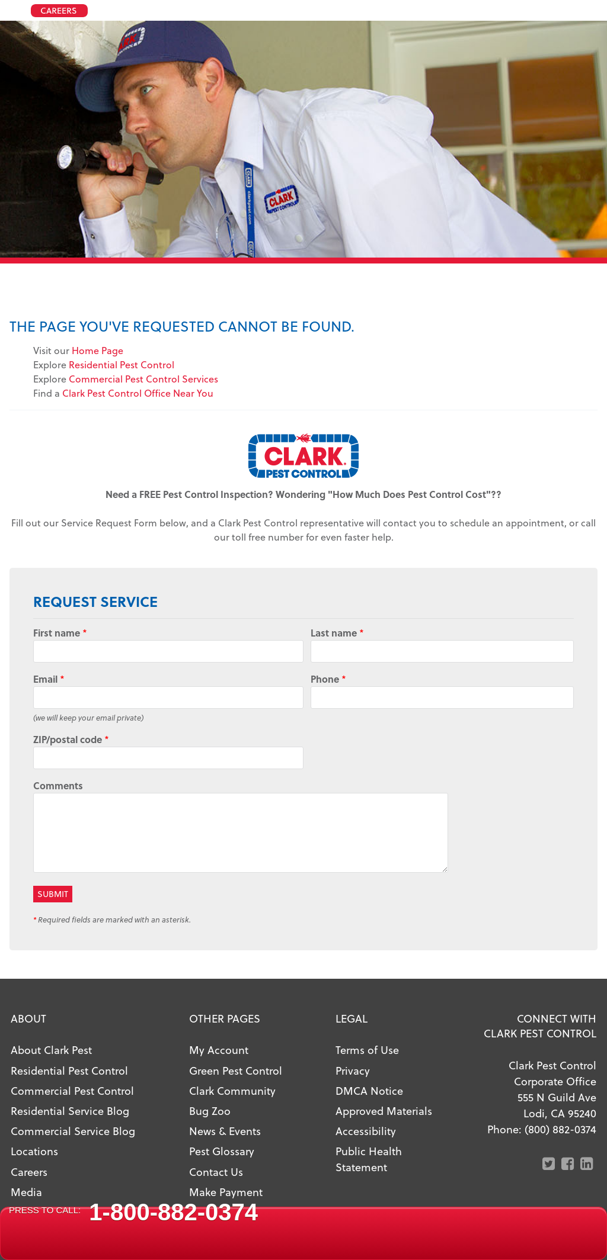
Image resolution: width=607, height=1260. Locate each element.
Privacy (353, 1070)
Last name (337, 632)
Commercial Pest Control (72, 1090)
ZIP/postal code (71, 739)
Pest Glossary (221, 1151)
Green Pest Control (235, 1070)
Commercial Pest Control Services (143, 378)
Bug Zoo (210, 1110)
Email (49, 679)
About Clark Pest (51, 1050)
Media (26, 1192)
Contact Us (216, 1171)
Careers (29, 1171)
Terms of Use (367, 1050)
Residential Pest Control (121, 364)
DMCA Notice (369, 1090)
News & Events (225, 1131)
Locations (34, 1151)
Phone (328, 679)
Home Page (97, 350)
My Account (218, 1050)
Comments (58, 785)
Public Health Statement (369, 1159)
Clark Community (232, 1090)
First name (60, 632)
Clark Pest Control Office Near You (137, 393)
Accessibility (366, 1131)
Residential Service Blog (70, 1110)
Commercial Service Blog (73, 1131)
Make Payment (226, 1192)
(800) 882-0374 (560, 1129)
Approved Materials (384, 1110)
